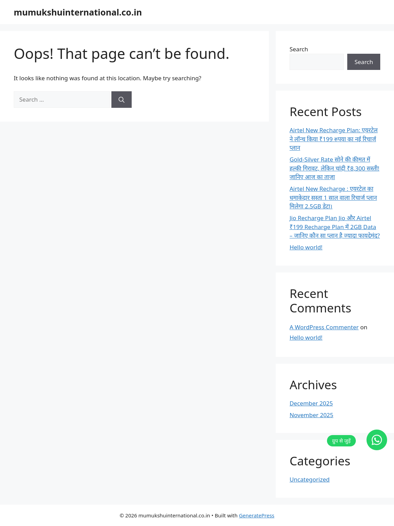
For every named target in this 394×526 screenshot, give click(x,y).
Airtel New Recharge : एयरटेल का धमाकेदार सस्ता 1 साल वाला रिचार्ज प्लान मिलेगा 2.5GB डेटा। (333, 197)
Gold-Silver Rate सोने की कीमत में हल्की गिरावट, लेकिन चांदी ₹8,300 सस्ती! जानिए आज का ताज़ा (334, 168)
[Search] (121, 99)
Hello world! (305, 247)
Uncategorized (309, 479)
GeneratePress (256, 515)
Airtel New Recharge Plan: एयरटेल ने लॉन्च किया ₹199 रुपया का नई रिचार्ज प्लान (333, 139)
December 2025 (311, 403)
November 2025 (311, 415)
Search (298, 49)
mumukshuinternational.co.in (78, 12)
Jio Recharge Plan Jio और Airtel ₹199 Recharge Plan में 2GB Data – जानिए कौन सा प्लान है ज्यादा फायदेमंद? (334, 226)
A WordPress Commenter (324, 327)
